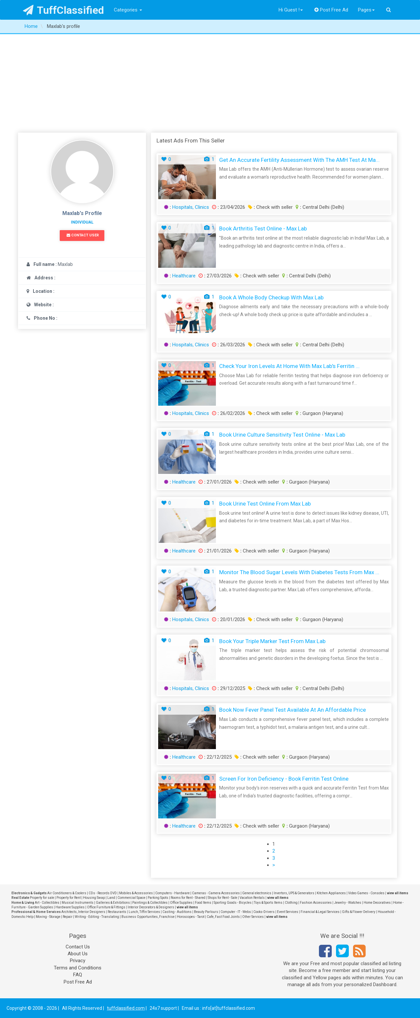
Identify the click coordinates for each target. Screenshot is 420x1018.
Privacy (77, 961)
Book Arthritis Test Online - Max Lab (263, 228)
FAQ (77, 975)
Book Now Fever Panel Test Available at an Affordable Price (292, 709)
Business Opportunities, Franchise (148, 917)
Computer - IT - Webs (235, 912)
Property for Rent (68, 897)
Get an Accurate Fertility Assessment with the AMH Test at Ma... (299, 160)
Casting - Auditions (177, 912)
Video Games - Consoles (366, 893)
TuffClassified (63, 10)
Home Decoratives (377, 902)
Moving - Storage (48, 917)
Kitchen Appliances (331, 893)
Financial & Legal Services (320, 912)
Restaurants (117, 912)
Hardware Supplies (70, 907)
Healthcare (184, 276)
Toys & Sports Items (268, 902)
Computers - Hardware (172, 893)
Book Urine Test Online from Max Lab (265, 503)
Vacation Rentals (252, 897)
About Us (78, 954)
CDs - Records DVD (103, 893)
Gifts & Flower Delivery (358, 912)
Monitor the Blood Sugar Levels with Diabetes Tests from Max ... (299, 572)
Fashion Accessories (316, 902)
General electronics (256, 893)
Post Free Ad (331, 10)
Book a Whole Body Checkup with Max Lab (271, 297)
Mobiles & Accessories (136, 893)
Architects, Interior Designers (83, 912)
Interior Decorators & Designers (151, 907)
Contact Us (78, 947)
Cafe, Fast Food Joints (223, 917)
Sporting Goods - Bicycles (233, 902)
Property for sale (42, 897)
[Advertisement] (210, 83)
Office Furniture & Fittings (106, 907)
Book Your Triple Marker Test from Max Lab (272, 641)
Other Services (253, 917)
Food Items (203, 902)
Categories (128, 10)
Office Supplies (181, 902)
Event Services (287, 912)
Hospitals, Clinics (190, 207)
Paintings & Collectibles (150, 902)
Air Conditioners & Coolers (66, 893)
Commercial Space (131, 897)
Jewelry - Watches (347, 902)
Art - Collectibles (47, 902)
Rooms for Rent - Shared (188, 897)
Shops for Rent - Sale (222, 897)
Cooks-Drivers (264, 912)
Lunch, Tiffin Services (144, 912)
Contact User (83, 235)
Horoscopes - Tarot (190, 917)
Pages (366, 10)
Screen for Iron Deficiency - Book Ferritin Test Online (283, 778)
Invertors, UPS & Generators (294, 893)
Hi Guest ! (291, 10)
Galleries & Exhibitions (113, 902)
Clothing (291, 902)
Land (111, 897)
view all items (397, 893)
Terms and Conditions (77, 968)
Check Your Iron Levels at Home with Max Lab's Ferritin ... (289, 366)
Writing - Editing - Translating (97, 917)
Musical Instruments (78, 902)
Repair (68, 917)
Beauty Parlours (206, 912)
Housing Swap (94, 897)
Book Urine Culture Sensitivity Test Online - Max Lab (282, 434)
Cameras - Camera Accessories (216, 893)
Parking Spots (158, 897)
